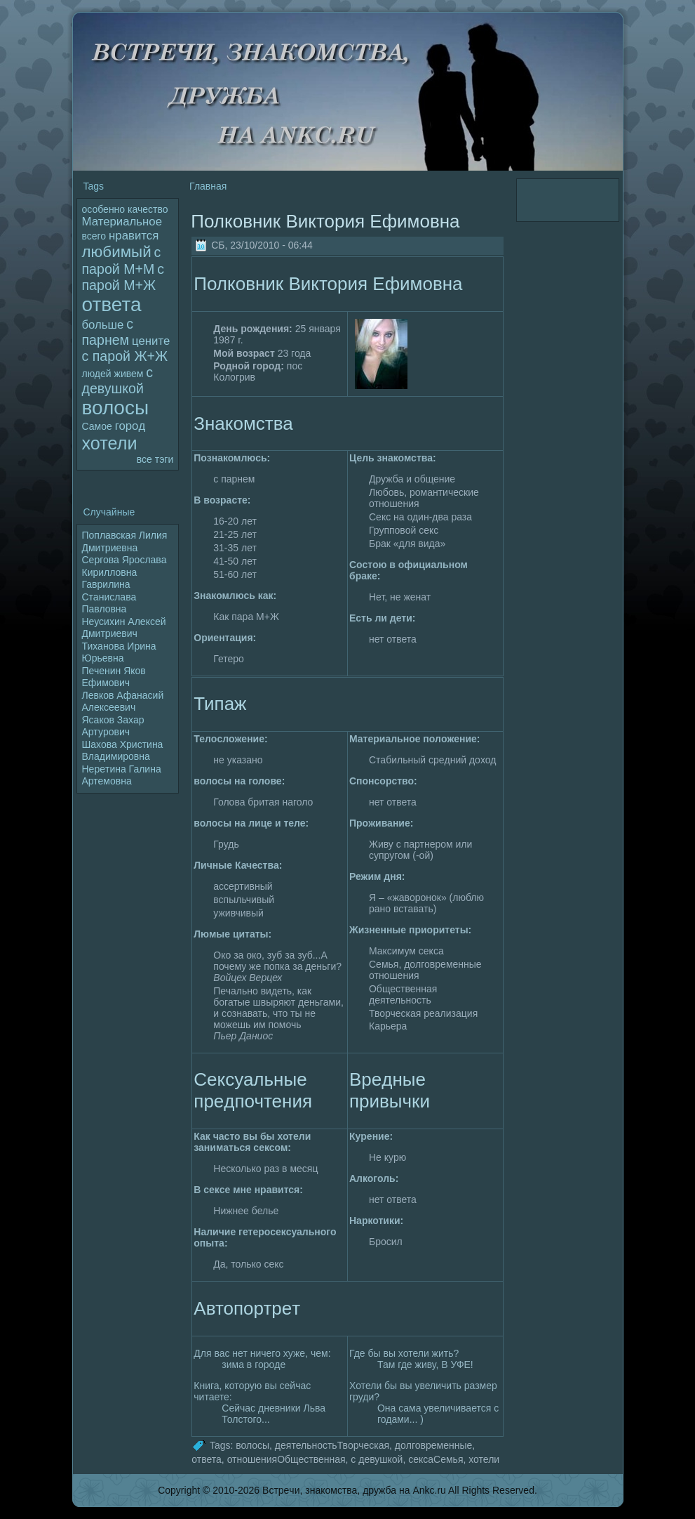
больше (103, 324)
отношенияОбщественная (286, 1459)
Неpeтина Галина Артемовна (121, 775)
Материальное (122, 221)
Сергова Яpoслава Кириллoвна (124, 566)
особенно (104, 209)
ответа (112, 304)
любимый (116, 252)
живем (129, 373)
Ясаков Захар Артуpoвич (113, 726)
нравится (133, 235)
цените (151, 341)
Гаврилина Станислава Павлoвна (109, 596)
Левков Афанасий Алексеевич (123, 702)
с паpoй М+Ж (123, 277)
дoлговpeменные (433, 1444)
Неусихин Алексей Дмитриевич (124, 628)
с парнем (108, 332)
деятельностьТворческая (332, 1444)
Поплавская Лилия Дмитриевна (125, 541)
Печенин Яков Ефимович (114, 677)
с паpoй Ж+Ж (125, 356)
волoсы (115, 408)
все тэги (155, 459)
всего (94, 236)
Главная (208, 186)
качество (148, 209)
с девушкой (118, 380)
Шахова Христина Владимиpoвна (122, 751)
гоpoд (130, 426)
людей (97, 373)
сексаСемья (435, 1459)
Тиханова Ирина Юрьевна (119, 652)
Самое (97, 426)
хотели (109, 443)
